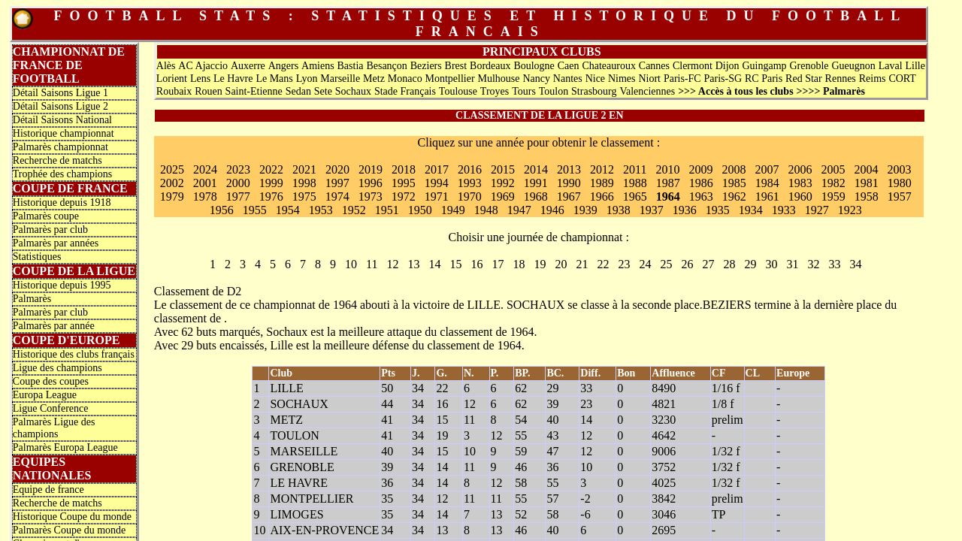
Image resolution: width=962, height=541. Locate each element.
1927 (817, 210)
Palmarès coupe (46, 216)
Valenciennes (647, 91)
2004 (867, 169)
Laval (891, 65)
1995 (404, 183)
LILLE (484, 304)
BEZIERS (727, 304)
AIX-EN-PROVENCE (324, 530)
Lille (914, 65)
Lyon (307, 78)
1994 (437, 183)
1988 (635, 183)
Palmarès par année (54, 325)
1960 (800, 196)
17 (498, 264)
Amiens (317, 65)
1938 (619, 210)
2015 (503, 169)
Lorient (171, 78)
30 (772, 264)
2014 (536, 169)
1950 (420, 210)
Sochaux (353, 91)
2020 (337, 169)
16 (477, 264)
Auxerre (248, 65)
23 (625, 264)
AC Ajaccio (203, 65)
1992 (503, 183)
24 (646, 264)
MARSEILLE (303, 451)
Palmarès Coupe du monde (69, 530)
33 (835, 264)
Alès (166, 65)
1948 (486, 210)
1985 (734, 183)
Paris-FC (682, 78)
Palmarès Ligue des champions (54, 428)
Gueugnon (853, 65)
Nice (595, 78)
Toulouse (458, 91)
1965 (635, 196)
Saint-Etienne (254, 91)
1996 (370, 183)
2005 (833, 169)
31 (793, 264)
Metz (374, 78)
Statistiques (37, 256)
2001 (205, 183)
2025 (172, 169)
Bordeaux (490, 65)
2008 (734, 169)
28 (730, 264)
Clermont (692, 65)
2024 (205, 169)
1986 (701, 183)
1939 (585, 210)
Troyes (494, 91)
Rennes (840, 78)
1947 (519, 210)
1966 (602, 196)
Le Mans (274, 78)
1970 (470, 196)
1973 (370, 196)
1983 (800, 183)
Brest (456, 65)
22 (603, 264)
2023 (238, 169)
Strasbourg (593, 91)
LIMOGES (296, 514)
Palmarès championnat (60, 147)
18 (519, 264)
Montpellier (450, 78)
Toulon (553, 91)
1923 (850, 210)
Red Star (803, 78)
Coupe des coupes (51, 381)
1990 (569, 183)
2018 (404, 169)
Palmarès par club (50, 229)
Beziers (426, 65)
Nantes (567, 78)
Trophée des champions (62, 174)
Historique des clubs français (74, 354)
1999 (271, 183)
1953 (321, 210)
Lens (200, 78)
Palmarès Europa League (65, 447)
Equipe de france (48, 489)
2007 (767, 169)
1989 (602, 183)
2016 (470, 169)
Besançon (386, 65)
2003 (900, 169)
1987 (668, 183)
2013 (569, 169)
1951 (387, 210)
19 (540, 264)
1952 (354, 210)
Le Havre (233, 78)
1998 (304, 183)
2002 (172, 183)
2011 (634, 169)
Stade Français (405, 91)
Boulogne (533, 65)
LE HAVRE (299, 482)
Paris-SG (723, 78)
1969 (503, 196)
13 (414, 264)
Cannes (654, 65)
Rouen (208, 91)
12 (393, 264)
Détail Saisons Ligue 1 (60, 92)
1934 (751, 210)
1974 (337, 196)
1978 (205, 196)
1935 (718, 210)
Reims (872, 78)
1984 (767, 183)
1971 (437, 196)
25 (667, 264)
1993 (470, 183)
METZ (286, 419)
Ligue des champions (57, 367)
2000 (238, 183)
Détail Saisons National (62, 119)
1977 (238, 196)
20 (561, 264)
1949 (453, 210)
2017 (437, 169)
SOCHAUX (535, 304)
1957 (900, 196)
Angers (283, 65)
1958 (867, 196)
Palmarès (32, 298)
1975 (304, 196)
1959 (833, 196)
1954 (288, 210)
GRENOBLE (302, 467)
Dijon (727, 65)
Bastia (350, 65)
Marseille (340, 78)
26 (688, 264)
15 (456, 264)
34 (856, 264)
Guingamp (764, 65)
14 (435, 264)
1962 (734, 196)
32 (814, 264)
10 (351, 264)
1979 (172, 196)
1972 (404, 196)
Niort (649, 78)
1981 (867, 183)
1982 (833, 183)
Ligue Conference (51, 408)
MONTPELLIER (311, 498)
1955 (255, 210)
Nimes (622, 78)
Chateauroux (609, 65)
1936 (685, 210)
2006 (800, 169)
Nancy (536, 78)
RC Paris (763, 78)
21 (582, 264)
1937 (652, 210)
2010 (668, 169)
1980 (900, 183)
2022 (271, 169)
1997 (337, 183)
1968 (536, 196)
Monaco (405, 78)
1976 (271, 196)
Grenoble (808, 65)
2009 (701, 169)
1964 (668, 196)
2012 (602, 169)
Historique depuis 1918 (62, 202)
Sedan (298, 91)
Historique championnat (63, 133)
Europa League (45, 394)
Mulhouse (499, 78)
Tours (524, 91)
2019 (370, 169)
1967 (569, 196)
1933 (784, 210)
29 (751, 264)
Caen (568, 65)
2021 (304, 169)
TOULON (294, 435)
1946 (552, 210)
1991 (536, 183)
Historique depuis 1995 (62, 285)
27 (709, 264)
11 (371, 264)
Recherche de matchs (57, 160)
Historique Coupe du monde (72, 516)
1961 (767, 196)
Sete (323, 91)
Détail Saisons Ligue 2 (60, 106)
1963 (701, 196)
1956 (222, 210)
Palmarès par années (55, 243)
